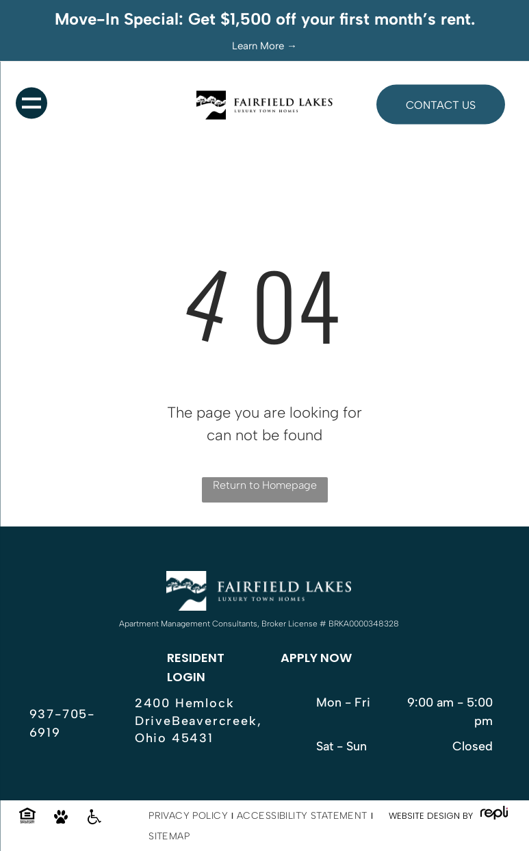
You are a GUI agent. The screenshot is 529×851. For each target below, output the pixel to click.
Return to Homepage (265, 485)
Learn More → (264, 46)
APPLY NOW (316, 657)
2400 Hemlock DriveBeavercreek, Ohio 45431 (198, 720)
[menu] (31, 103)
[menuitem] (189, 815)
